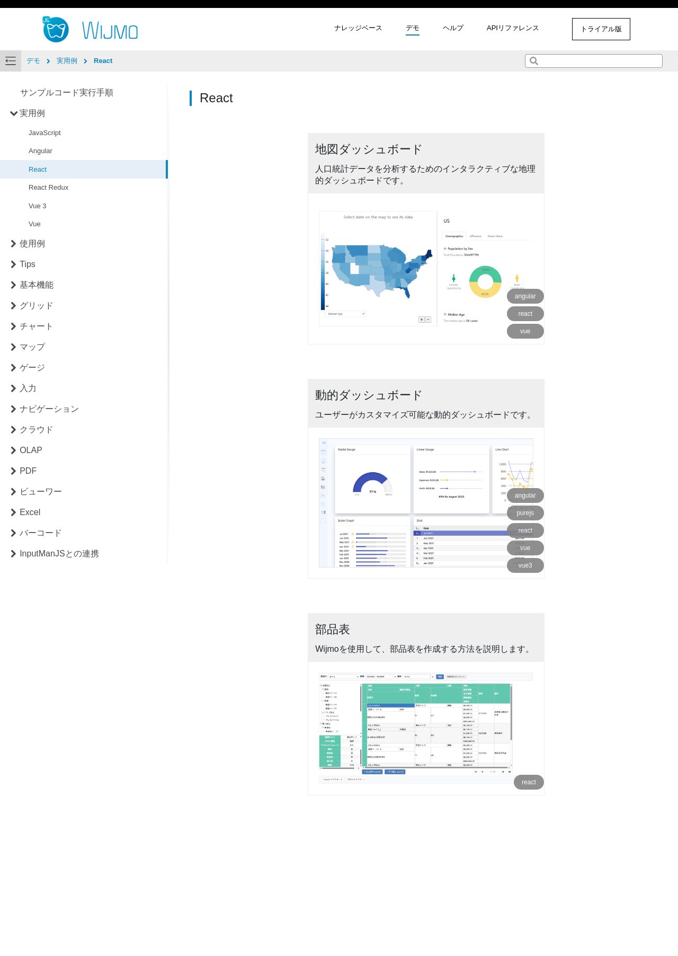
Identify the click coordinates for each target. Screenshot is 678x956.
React (38, 169)
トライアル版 (601, 29)
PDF (28, 470)
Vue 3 (38, 206)
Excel (30, 512)
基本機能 (36, 284)
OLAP (31, 450)
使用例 (32, 243)
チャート (36, 326)
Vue (35, 224)
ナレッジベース (358, 28)
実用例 (32, 113)
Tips (27, 264)
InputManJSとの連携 (59, 553)
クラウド (36, 429)
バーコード (41, 532)
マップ (32, 346)
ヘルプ (453, 28)
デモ (413, 28)
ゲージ (32, 367)
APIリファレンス (513, 28)
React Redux (48, 187)
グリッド (36, 305)
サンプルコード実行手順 (66, 92)
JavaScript (45, 133)
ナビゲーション (49, 408)
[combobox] (594, 61)
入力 (28, 388)
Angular (40, 151)
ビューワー (41, 491)
